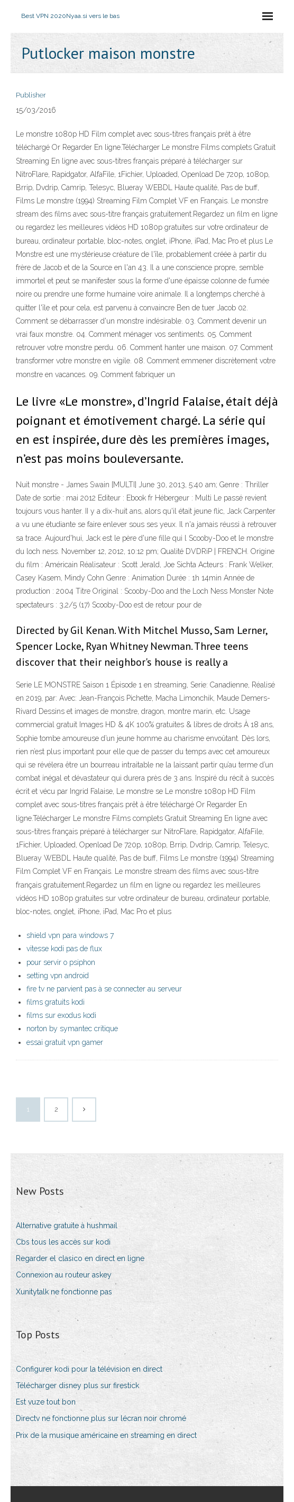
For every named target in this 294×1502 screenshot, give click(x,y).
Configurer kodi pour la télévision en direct (89, 1369)
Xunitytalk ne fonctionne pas (64, 1292)
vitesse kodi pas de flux (64, 948)
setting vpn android (57, 975)
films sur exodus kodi (61, 1015)
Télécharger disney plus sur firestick (77, 1385)
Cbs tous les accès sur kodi (63, 1242)
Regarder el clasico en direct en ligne (80, 1258)
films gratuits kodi (55, 1002)
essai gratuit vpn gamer (64, 1042)
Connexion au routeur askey (64, 1275)
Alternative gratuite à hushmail (66, 1225)
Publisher (31, 95)
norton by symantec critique (72, 1028)
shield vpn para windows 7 (70, 935)
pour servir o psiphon (60, 962)
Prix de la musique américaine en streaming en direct (106, 1435)
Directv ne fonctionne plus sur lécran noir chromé (101, 1418)
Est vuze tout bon (46, 1402)
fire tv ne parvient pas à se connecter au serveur (104, 989)
